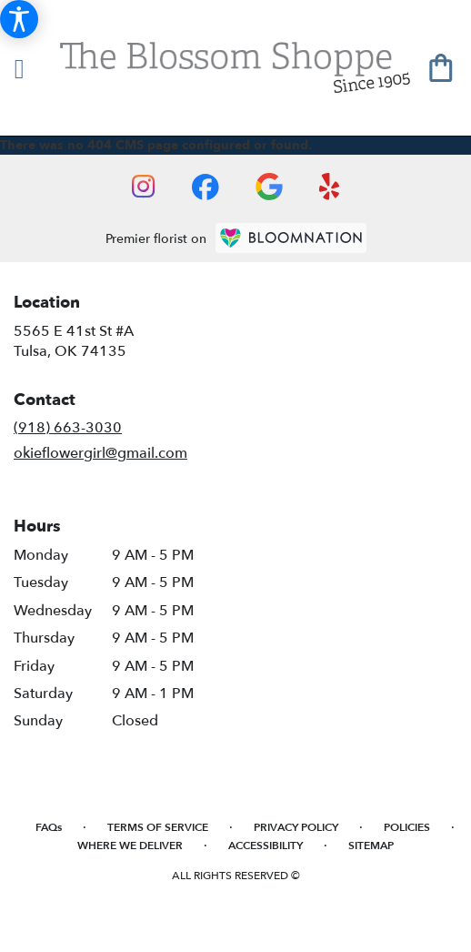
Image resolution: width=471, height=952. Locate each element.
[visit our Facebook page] (205, 187)
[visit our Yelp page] (329, 186)
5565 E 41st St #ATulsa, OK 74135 (74, 341)
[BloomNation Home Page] (290, 238)
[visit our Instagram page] (144, 186)
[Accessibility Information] (19, 19)
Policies (407, 827)
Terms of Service (157, 827)
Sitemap (371, 845)
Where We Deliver (130, 845)
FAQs (48, 827)
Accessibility (265, 845)
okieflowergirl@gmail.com (100, 453)
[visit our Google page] (269, 186)
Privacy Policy (296, 827)
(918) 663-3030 (68, 428)
